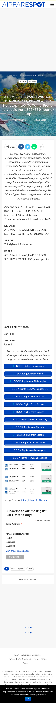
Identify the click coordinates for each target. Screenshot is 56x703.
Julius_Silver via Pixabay (34, 500)
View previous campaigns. (18, 551)
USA (10, 538)
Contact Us (28, 663)
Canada (11, 542)
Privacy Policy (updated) (20, 659)
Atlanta (32, 81)
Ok (28, 699)
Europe (11, 546)
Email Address (14, 524)
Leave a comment (28, 579)
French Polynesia (17, 569)
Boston (23, 81)
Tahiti (30, 569)
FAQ (16, 655)
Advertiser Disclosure (31, 655)
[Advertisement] (28, 40)
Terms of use (40, 659)
